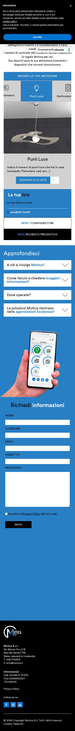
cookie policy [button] (10, 21)
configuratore (37, 223)
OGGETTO (12, 454)
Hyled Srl (18, 724)
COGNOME (12, 428)
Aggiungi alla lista (33, 180)
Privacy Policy (31, 514)
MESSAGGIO (13, 467)
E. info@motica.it (13, 663)
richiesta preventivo (37, 234)
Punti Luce (36, 91)
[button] (70, 5)
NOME (9, 415)
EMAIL (9, 441)
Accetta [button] (37, 37)
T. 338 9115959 (12, 659)
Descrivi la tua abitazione (37, 76)
